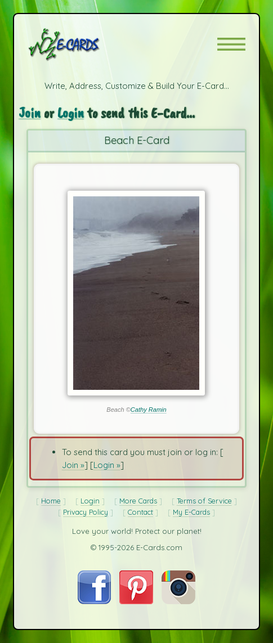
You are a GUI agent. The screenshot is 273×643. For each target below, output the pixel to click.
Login (70, 113)
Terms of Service (204, 500)
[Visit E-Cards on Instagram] (178, 601)
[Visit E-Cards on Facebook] (94, 601)
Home (51, 500)
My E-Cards (191, 511)
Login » (106, 465)
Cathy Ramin (149, 409)
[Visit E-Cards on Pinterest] (136, 601)
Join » (73, 465)
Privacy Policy (85, 511)
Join (30, 113)
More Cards (138, 500)
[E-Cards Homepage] (84, 44)
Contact (140, 511)
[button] (231, 44)
